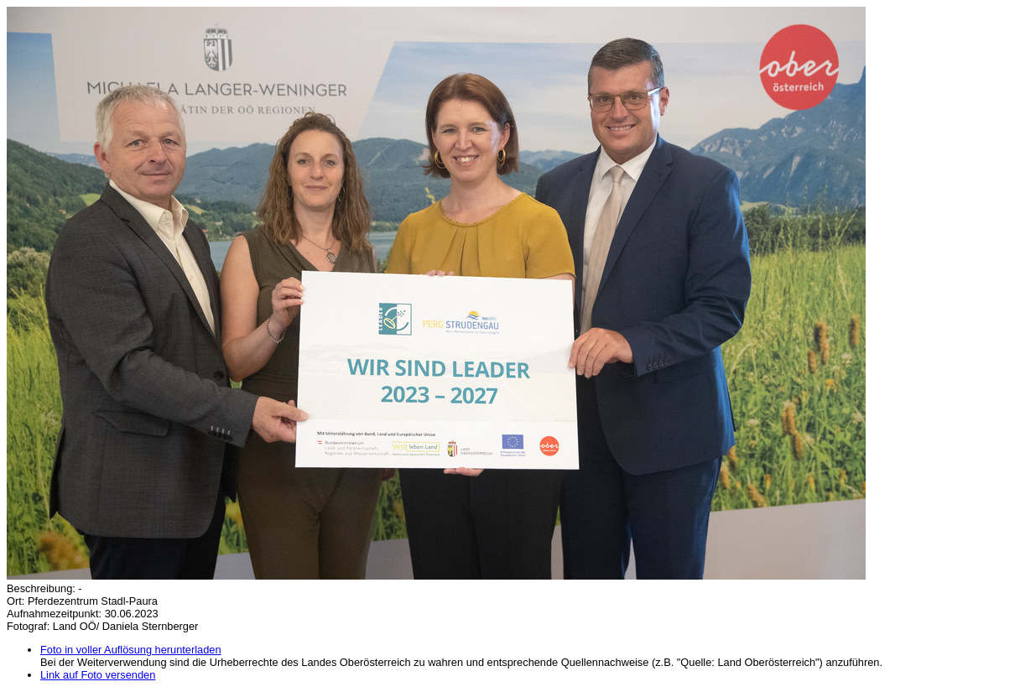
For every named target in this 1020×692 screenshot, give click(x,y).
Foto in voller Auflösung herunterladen (130, 649)
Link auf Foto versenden (97, 675)
